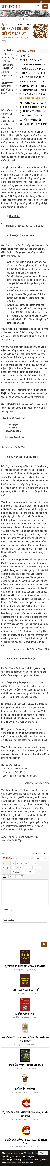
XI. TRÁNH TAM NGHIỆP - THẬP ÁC (33, 119)
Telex (38, 858)
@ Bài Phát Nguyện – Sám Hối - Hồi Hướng (33, 90)
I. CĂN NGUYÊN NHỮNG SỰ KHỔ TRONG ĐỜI (33, 64)
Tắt (32, 858)
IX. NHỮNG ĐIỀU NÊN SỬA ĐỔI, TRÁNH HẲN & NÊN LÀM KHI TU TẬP (33, 107)
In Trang (2, 853)
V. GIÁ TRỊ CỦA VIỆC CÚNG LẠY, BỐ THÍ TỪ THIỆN (33, 81)
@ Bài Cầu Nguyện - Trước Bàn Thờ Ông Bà (33, 85)
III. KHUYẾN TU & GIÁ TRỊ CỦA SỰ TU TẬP (33, 73)
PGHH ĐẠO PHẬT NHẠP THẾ (25, 990)
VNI (44, 858)
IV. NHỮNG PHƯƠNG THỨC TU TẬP (33, 77)
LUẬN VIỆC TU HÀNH (26, 51)
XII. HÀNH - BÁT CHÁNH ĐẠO (33, 124)
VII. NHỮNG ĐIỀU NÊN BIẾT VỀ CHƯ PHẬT (33, 98)
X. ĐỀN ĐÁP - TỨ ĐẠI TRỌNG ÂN (33, 115)
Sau (27, 24)
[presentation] (23, 934)
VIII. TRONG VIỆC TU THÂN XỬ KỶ (33, 102)
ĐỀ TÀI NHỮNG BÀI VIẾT (30, 60)
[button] (45, 6)
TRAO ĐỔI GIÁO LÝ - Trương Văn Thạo (25, 1065)
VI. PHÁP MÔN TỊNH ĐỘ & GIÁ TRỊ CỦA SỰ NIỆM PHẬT (33, 94)
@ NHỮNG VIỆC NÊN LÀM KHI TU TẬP (33, 111)
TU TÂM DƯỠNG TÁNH (25, 1013)
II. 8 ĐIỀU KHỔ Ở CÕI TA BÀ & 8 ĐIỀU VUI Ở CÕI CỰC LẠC (33, 68)
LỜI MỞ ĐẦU (25, 56)
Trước (20, 24)
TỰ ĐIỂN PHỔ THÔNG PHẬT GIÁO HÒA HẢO (25, 966)
